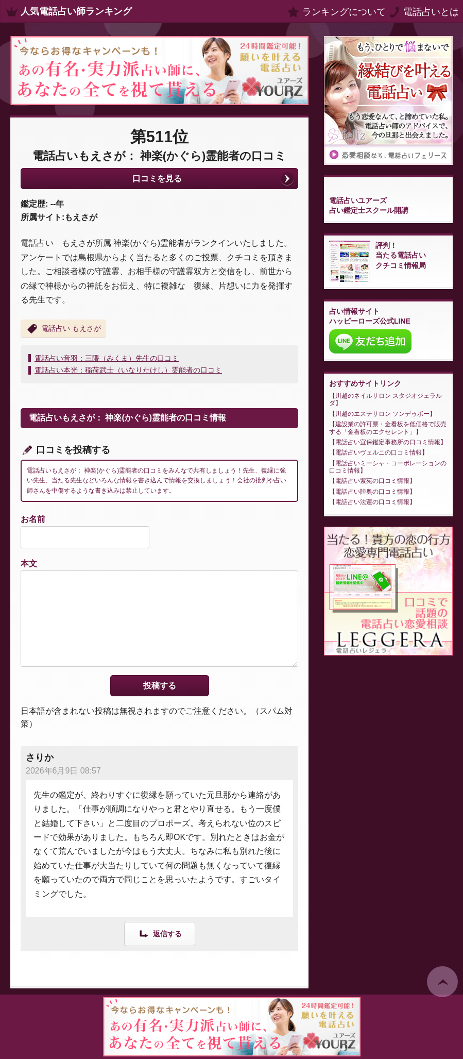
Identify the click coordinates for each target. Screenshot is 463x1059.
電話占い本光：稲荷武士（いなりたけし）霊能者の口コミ (128, 370)
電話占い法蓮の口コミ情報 (372, 502)
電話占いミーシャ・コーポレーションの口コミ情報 (388, 467)
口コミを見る (157, 178)
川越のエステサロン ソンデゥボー (382, 413)
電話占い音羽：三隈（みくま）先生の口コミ (107, 358)
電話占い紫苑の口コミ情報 (372, 480)
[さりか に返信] (160, 933)
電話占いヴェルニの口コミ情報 (378, 452)
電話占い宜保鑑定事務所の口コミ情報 (387, 442)
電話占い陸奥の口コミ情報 (372, 491)
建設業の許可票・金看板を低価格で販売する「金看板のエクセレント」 (388, 428)
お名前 (33, 519)
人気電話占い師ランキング (76, 11)
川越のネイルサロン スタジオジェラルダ (385, 399)
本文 (29, 563)
